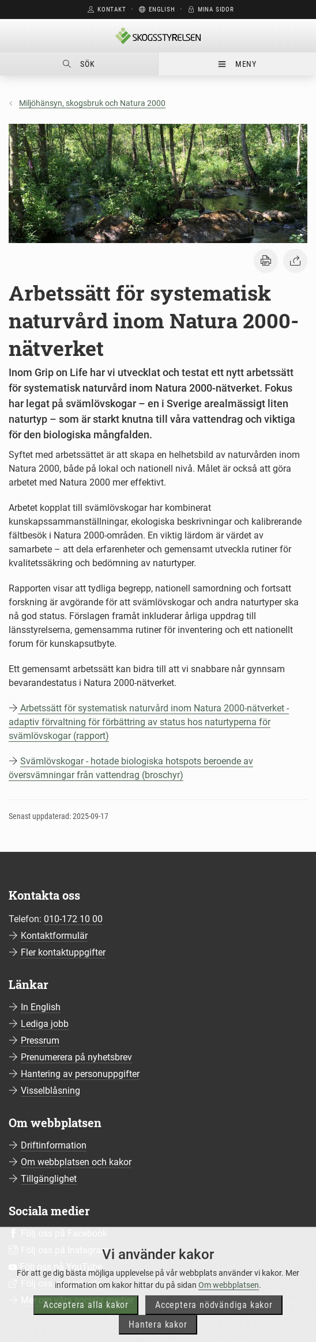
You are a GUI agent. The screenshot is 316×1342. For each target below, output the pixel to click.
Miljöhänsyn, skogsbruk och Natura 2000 (92, 103)
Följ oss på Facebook (64, 1233)
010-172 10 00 (73, 918)
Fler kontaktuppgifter (63, 952)
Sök (79, 64)
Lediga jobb (45, 1023)
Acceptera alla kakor (86, 1319)
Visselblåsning (50, 1090)
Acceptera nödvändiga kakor (214, 1319)
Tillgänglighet (49, 1178)
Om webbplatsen (228, 1300)
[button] (266, 261)
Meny (237, 64)
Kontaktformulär (54, 935)
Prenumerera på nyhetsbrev (76, 1057)
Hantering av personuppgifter (80, 1073)
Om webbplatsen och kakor (76, 1162)
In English (41, 1007)
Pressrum (40, 1040)
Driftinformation (53, 1145)
